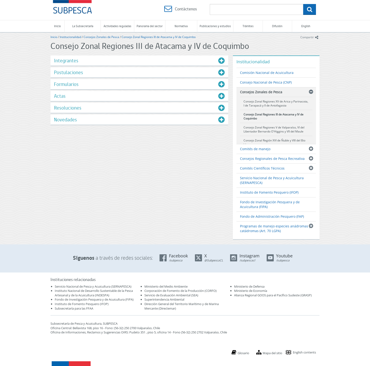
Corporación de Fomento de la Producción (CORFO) (180, 291)
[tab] (139, 60)
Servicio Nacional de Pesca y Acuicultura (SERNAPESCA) (272, 180)
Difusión (277, 26)
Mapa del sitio (272, 353)
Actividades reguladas (117, 26)
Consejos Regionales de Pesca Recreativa (272, 158)
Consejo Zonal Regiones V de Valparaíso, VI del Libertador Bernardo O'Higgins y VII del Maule (274, 129)
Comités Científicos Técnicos (262, 168)
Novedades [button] (65, 120)
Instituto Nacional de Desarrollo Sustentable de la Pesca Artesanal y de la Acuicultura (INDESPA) (94, 293)
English (305, 26)
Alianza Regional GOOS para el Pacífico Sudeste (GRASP (272, 295)
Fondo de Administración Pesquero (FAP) (272, 216)
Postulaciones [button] (68, 72)
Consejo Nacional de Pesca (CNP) (266, 82)
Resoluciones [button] (67, 108)
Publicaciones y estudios (215, 26)
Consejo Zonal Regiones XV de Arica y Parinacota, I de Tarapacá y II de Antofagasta (276, 103)
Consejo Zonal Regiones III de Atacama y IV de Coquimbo (159, 37)
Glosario (243, 353)
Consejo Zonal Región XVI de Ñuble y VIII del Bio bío (274, 142)
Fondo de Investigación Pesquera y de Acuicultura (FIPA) (270, 204)
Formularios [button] (66, 84)
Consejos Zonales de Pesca (101, 37)
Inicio (57, 26)
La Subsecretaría (82, 26)
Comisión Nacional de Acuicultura (267, 72)
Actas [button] (60, 96)
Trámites (248, 26)
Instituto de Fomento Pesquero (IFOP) (269, 192)
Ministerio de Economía (250, 291)
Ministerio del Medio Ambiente (166, 286)
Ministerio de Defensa (249, 286)
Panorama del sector (150, 26)
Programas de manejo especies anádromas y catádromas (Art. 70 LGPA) (275, 228)
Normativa (181, 26)
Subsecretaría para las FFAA (74, 308)
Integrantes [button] (66, 61)
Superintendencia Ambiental (164, 299)
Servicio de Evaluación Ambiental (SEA (170, 295)
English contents (304, 352)
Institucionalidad (70, 37)
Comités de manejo (255, 149)
